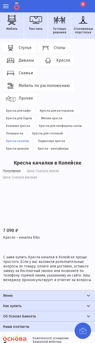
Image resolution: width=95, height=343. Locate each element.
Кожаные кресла (18, 126)
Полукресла (14, 133)
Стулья (18, 48)
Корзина (82, 4)
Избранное (63, 4)
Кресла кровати (17, 148)
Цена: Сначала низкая (43, 171)
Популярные (12, 171)
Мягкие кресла (51, 118)
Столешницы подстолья (83, 24)
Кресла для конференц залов (60, 126)
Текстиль (35, 23)
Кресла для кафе (18, 110)
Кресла (56, 61)
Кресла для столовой (47, 133)
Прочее (19, 99)
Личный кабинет (55, 4)
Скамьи (19, 73)
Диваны (20, 61)
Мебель (11, 23)
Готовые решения (59, 24)
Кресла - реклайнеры (53, 148)
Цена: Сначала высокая (20, 177)
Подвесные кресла (51, 141)
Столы (53, 48)
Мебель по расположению (38, 86)
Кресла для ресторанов (57, 110)
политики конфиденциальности (41, 327)
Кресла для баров (19, 118)
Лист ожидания (72, 4)
